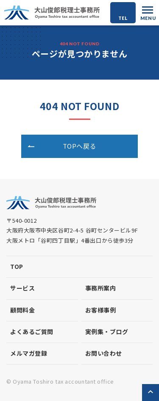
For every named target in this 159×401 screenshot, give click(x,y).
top (16, 266)
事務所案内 (100, 288)
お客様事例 (100, 310)
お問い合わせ (103, 353)
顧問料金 (22, 310)
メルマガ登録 (28, 353)
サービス (22, 288)
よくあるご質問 (31, 331)
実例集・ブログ (106, 331)
